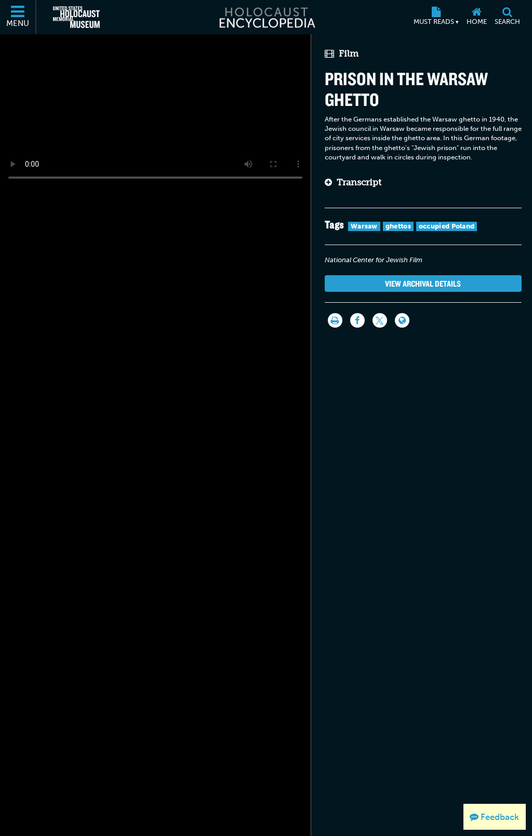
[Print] (335, 320)
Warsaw (364, 226)
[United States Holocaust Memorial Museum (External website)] (76, 17)
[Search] (507, 17)
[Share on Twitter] (380, 320)
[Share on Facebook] (357, 320)
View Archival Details (423, 283)
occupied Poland (447, 226)
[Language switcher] (402, 320)
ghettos (398, 226)
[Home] (476, 17)
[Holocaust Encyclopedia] (266, 17)
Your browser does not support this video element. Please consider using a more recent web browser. (155, 111)
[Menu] (18, 17)
